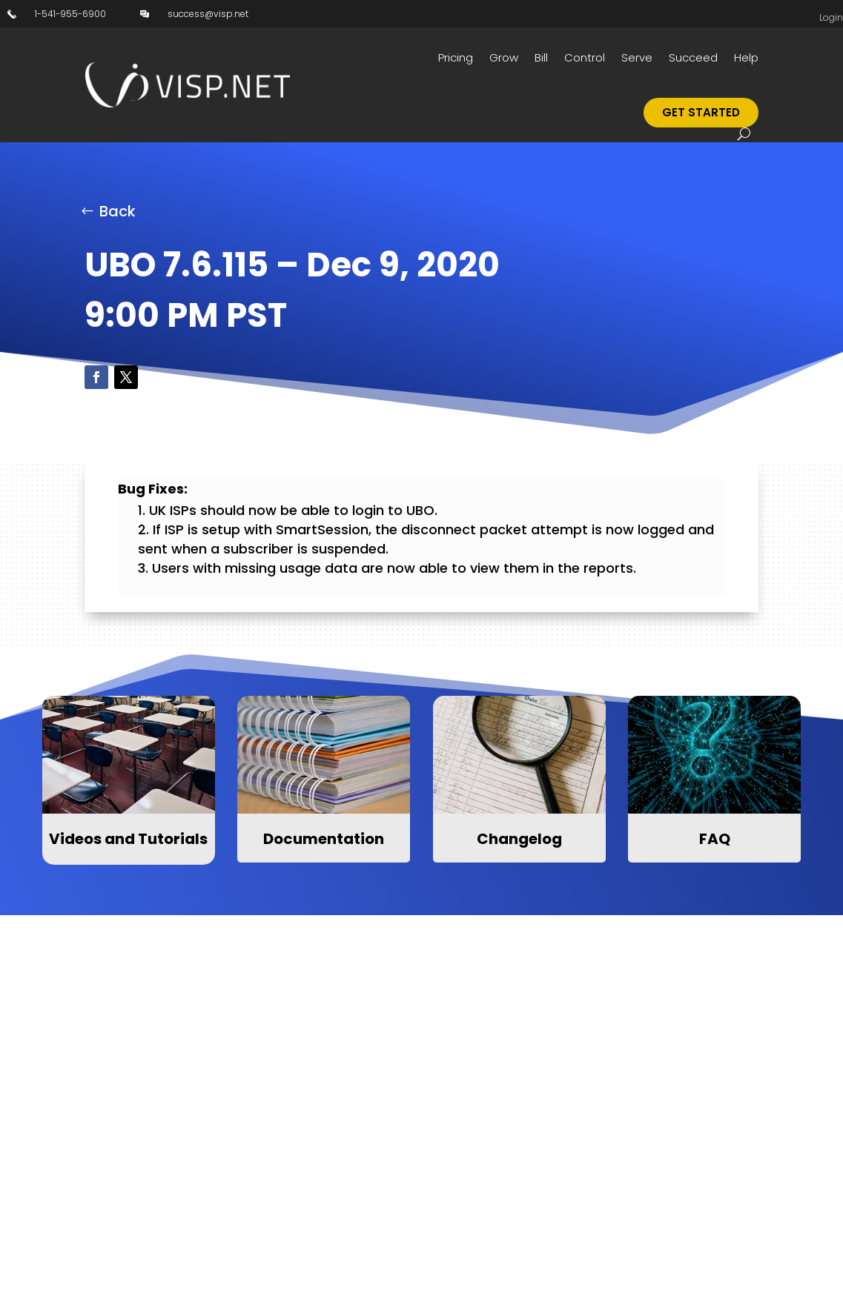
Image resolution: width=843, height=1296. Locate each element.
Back (117, 211)
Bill (541, 57)
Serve (636, 57)
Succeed (693, 57)
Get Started (701, 112)
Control (584, 57)
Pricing (455, 57)
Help (746, 57)
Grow (503, 57)
